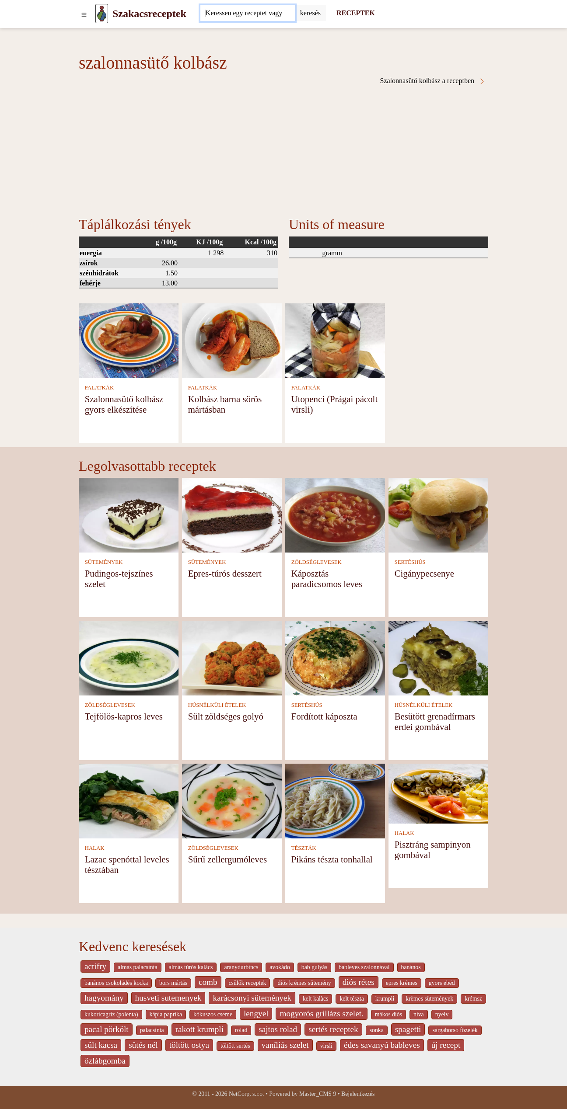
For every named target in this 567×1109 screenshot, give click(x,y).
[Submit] (310, 13)
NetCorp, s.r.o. (246, 1094)
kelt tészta (352, 998)
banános (411, 967)
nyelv (442, 1014)
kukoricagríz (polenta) (111, 1014)
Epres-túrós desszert (225, 573)
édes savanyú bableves (382, 1045)
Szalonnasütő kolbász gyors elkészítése (124, 404)
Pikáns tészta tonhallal (332, 859)
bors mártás (173, 983)
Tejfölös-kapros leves (124, 716)
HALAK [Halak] (95, 848)
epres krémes (401, 983)
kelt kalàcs (315, 998)
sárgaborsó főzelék (454, 1030)
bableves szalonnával (364, 967)
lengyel (256, 1013)
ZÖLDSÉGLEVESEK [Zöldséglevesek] (316, 562)
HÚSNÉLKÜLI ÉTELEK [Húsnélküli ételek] (217, 705)
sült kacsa (100, 1045)
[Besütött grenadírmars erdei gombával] (438, 657)
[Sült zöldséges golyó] (232, 657)
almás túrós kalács (191, 967)
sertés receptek (333, 1029)
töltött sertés (235, 1046)
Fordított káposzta (324, 716)
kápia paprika (166, 1014)
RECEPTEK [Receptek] (355, 13)
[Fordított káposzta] (335, 657)
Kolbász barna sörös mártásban (225, 404)
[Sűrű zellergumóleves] (232, 800)
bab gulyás (314, 967)
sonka (377, 1030)
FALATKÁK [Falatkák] (99, 388)
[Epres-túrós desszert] (232, 514)
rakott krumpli (199, 1029)
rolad (241, 1030)
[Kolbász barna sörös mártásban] (232, 340)
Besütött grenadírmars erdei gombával (435, 721)
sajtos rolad (278, 1029)
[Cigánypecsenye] (438, 514)
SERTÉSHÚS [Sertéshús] (410, 562)
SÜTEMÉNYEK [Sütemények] (104, 562)
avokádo (280, 967)
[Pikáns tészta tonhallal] (335, 800)
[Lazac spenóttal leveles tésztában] (128, 800)
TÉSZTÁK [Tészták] (303, 848)
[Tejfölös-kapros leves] (128, 657)
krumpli (385, 998)
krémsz (473, 998)
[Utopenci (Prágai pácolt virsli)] (335, 340)
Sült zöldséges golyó (225, 716)
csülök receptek (247, 983)
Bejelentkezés (357, 1094)
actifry (95, 966)
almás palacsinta (137, 967)
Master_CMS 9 (317, 1094)
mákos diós (388, 1014)
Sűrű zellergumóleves (227, 859)
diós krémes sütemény (304, 983)
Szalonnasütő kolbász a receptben (433, 81)
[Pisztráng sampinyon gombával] (438, 792)
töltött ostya (189, 1045)
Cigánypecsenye (424, 573)
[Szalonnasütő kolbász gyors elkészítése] (128, 340)
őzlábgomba (105, 1060)
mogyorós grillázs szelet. (321, 1013)
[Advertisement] (283, 150)
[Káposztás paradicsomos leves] (335, 514)
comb (208, 982)
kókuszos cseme (212, 1014)
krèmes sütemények (429, 998)
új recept (446, 1045)
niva (418, 1014)
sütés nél (143, 1045)
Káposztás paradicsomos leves (326, 578)
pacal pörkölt (106, 1029)
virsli (326, 1046)
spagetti (408, 1029)
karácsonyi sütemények (252, 997)
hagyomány (104, 997)
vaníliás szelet (285, 1045)
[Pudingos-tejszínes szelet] (128, 514)
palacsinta (152, 1030)
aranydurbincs (241, 967)
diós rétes (358, 982)
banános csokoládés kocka (116, 983)
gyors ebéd (442, 983)
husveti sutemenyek (168, 997)
